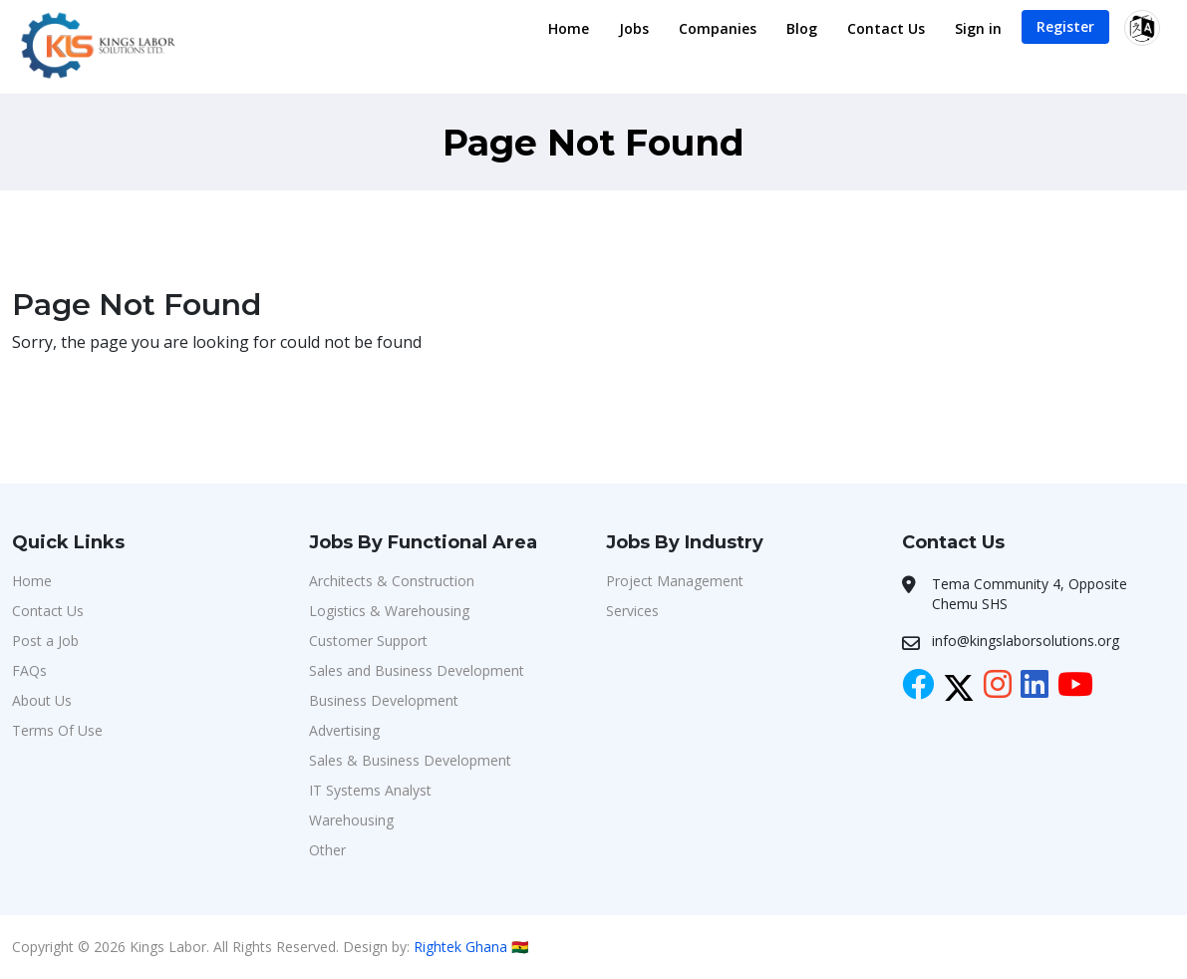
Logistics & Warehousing (389, 610)
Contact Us (886, 28)
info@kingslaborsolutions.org (1025, 640)
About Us (42, 700)
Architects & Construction (391, 580)
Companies (717, 28)
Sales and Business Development (416, 670)
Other (327, 849)
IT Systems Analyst (370, 790)
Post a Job (45, 640)
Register (1065, 26)
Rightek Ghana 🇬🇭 (471, 946)
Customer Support (368, 640)
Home (568, 28)
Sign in (978, 28)
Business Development (383, 700)
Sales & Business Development (410, 760)
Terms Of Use (57, 730)
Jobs (634, 28)
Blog (801, 28)
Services (632, 610)
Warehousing (351, 820)
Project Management (674, 580)
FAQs (29, 670)
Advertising (344, 730)
